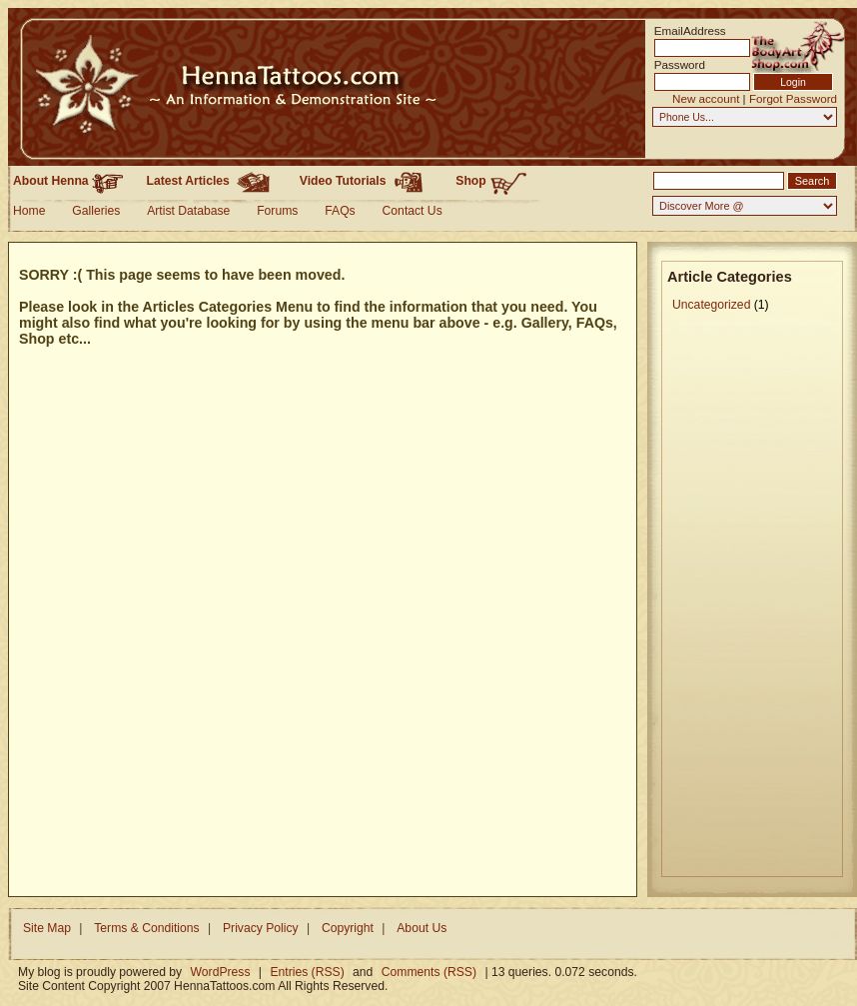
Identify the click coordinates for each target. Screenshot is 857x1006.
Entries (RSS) (307, 972)
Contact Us (412, 211)
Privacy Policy (261, 928)
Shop (490, 182)
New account (705, 98)
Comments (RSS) (429, 972)
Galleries (96, 211)
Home (29, 211)
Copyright (348, 928)
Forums (277, 211)
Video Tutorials (366, 181)
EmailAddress (684, 30)
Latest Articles (212, 181)
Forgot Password (793, 98)
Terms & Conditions (146, 928)
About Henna (68, 181)
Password (679, 64)
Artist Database (188, 211)
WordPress (221, 972)
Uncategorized (711, 305)
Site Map (47, 928)
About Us (421, 928)
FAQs (340, 211)
